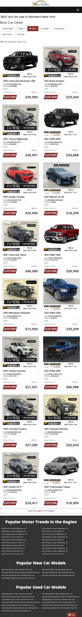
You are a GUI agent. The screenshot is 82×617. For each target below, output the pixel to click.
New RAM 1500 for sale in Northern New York (17, 569)
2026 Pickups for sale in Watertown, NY (55, 528)
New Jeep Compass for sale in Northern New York (58, 572)
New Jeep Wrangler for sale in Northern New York (18, 575)
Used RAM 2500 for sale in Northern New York (57, 594)
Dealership (60, 28)
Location (45, 28)
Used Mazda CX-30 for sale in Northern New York (58, 599)
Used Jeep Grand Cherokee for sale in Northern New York (21, 602)
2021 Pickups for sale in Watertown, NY (55, 551)
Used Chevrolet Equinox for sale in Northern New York (60, 608)
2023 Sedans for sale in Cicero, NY (13, 545)
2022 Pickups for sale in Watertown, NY (55, 548)
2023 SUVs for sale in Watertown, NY (14, 540)
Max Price (7, 34)
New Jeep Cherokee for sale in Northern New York (58, 575)
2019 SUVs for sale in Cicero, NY (53, 554)
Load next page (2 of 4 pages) (41, 511)
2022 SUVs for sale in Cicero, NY (53, 545)
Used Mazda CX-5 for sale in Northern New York (17, 599)
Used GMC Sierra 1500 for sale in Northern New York (59, 605)
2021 (32, 28)
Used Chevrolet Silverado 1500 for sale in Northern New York (20, 608)
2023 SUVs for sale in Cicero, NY (53, 540)
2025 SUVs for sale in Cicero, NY (53, 531)
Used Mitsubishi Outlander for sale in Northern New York (60, 597)
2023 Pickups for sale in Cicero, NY (13, 542)
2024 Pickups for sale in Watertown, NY (55, 537)
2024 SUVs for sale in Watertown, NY (54, 534)
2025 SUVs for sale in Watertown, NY (14, 531)
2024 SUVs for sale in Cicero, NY (13, 537)
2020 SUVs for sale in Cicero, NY (13, 554)
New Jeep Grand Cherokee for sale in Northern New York (20, 572)
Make (22, 28)
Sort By (21, 34)
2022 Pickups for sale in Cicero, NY (13, 548)
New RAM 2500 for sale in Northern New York (57, 569)
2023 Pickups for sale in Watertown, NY (55, 542)
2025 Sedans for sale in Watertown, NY (14, 534)
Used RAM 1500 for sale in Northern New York (17, 594)
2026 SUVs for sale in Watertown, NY (14, 528)
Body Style (8, 28)
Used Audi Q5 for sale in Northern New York (16, 611)
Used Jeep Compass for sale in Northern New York (58, 602)
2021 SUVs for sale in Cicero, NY (13, 551)
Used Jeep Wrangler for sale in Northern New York (18, 605)
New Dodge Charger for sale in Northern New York (18, 578)
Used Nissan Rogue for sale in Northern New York (18, 597)
